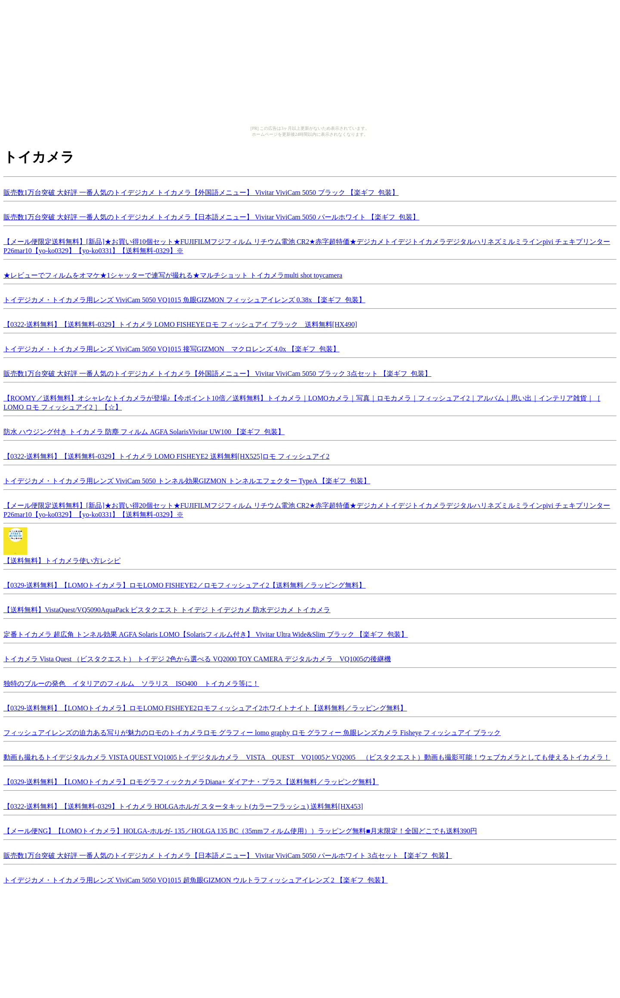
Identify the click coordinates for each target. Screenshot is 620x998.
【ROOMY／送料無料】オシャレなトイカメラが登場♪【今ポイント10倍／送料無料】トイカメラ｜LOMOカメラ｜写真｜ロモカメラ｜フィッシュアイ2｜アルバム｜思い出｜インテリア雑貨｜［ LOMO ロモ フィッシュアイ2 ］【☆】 (302, 401)
